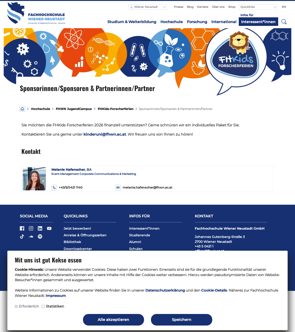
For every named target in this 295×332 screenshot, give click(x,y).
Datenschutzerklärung (165, 290)
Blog (190, 7)
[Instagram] (31, 230)
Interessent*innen (258, 22)
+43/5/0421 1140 (67, 187)
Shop (231, 7)
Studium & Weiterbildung (131, 22)
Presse (178, 7)
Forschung (197, 22)
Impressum (56, 295)
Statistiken (55, 306)
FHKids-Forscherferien (115, 109)
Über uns (218, 7)
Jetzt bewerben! (77, 228)
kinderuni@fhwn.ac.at (104, 134)
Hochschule (171, 22)
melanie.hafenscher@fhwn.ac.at (147, 187)
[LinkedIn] (40, 230)
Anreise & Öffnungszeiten (85, 235)
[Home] (22, 108)
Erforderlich (29, 306)
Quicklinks (247, 7)
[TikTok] (22, 238)
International (223, 22)
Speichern (181, 319)
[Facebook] (22, 230)
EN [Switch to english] (284, 7)
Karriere (202, 7)
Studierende (139, 235)
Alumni (135, 242)
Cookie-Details (214, 290)
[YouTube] (49, 230)
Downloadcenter (78, 249)
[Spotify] (40, 238)
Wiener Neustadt (144, 7)
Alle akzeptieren (113, 319)
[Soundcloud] (31, 238)
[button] (284, 21)
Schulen (136, 249)
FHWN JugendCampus (74, 109)
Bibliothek (72, 242)
